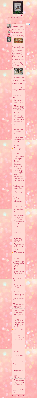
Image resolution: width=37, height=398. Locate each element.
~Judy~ (14, 147)
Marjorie (14, 302)
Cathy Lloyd (15, 260)
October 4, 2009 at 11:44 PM (16, 223)
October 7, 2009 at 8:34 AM (16, 351)
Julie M (14, 191)
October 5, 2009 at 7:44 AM (16, 258)
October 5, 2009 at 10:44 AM (16, 291)
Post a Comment (14, 392)
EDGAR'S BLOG (17, 78)
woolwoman (15, 318)
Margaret (14, 105)
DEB (17, 45)
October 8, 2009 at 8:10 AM (16, 377)
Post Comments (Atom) (16, 396)
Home (18, 395)
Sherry (14, 374)
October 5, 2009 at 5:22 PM (16, 341)
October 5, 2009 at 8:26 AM (16, 266)
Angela (14, 388)
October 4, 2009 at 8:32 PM (16, 198)
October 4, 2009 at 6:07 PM (16, 112)
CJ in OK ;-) (15, 143)
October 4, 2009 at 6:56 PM (16, 125)
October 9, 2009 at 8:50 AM (16, 391)
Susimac (14, 289)
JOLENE (14, 163)
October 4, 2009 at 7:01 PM (16, 133)
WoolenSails (15, 225)
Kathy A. (14, 353)
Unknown (14, 328)
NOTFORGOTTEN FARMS (15, 50)
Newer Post (13, 395)
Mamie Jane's (9, 34)
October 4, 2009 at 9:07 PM (16, 211)
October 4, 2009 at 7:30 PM (16, 145)
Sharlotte (14, 283)
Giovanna (14, 251)
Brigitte (14, 379)
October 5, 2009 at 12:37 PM (16, 300)
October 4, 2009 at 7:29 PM (16, 141)
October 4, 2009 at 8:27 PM (16, 189)
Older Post (24, 395)
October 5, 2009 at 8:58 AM (16, 287)
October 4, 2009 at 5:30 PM (16, 103)
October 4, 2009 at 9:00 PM (16, 203)
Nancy (14, 200)
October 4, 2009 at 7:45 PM (16, 161)
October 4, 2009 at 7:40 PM (16, 153)
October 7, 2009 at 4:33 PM (16, 372)
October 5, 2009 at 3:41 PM (16, 326)
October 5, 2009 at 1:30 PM (16, 307)
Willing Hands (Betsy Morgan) (9, 30)
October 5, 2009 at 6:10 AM (16, 241)
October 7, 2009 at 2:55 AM (16, 345)
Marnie (14, 184)
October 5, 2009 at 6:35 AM (16, 249)
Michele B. (14, 243)
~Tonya (14, 268)
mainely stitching (15, 343)
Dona (14, 347)
